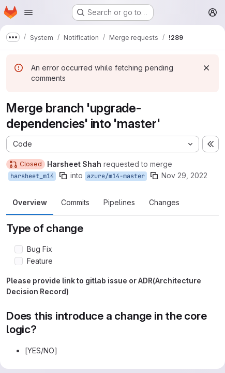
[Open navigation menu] (28, 12)
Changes (164, 202)
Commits (75, 202)
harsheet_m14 (32, 176)
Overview (29, 202)
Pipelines (119, 202)
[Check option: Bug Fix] (18, 249)
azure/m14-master (116, 176)
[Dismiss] (206, 68)
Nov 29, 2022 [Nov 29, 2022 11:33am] (184, 175)
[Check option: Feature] (18, 261)
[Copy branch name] (63, 175)
